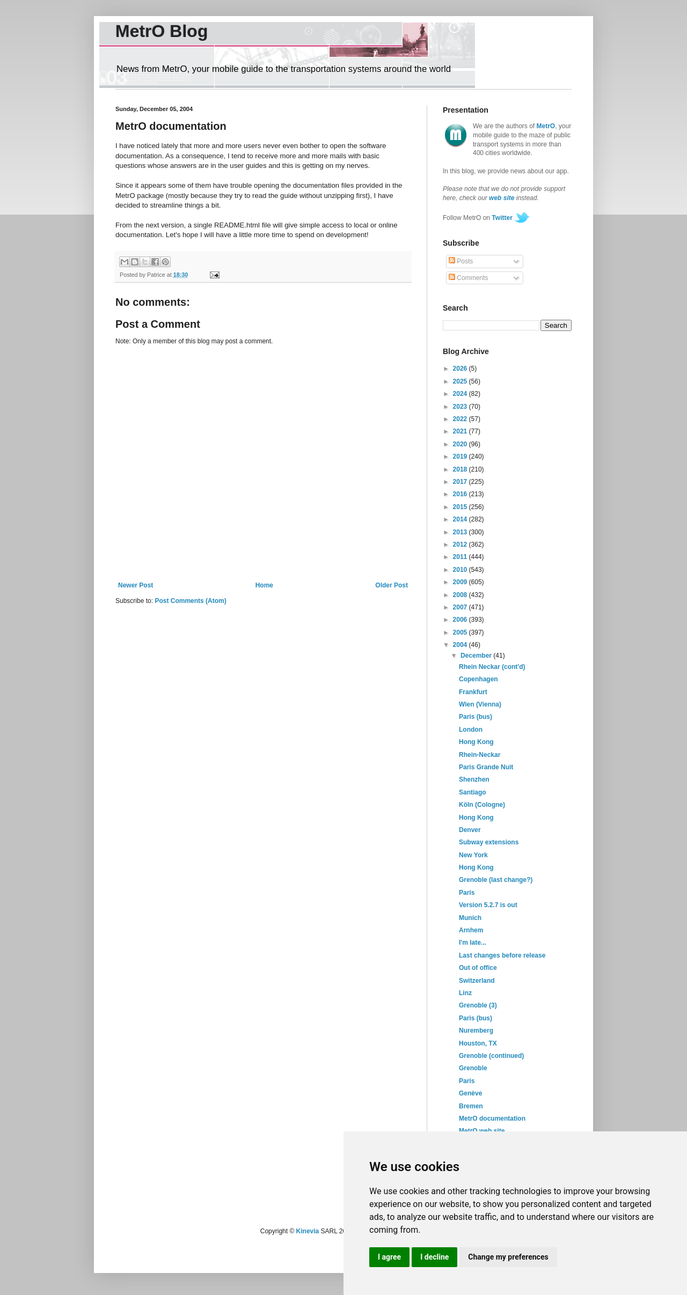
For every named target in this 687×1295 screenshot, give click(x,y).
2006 (461, 619)
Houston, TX (478, 1043)
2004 (461, 645)
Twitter (502, 218)
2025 (461, 381)
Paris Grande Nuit (486, 767)
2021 (461, 431)
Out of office (478, 968)
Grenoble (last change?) (495, 880)
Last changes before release (502, 955)
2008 (461, 595)
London (471, 729)
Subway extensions (488, 842)
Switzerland (477, 980)
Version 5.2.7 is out (488, 905)
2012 (461, 544)
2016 (461, 494)
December (477, 655)
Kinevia (307, 1231)
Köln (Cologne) (482, 804)
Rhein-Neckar (479, 755)
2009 (461, 582)
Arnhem (471, 930)
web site (501, 198)
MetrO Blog (161, 31)
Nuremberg (476, 1030)
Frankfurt (473, 692)
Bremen (471, 1106)
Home (264, 585)
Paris (466, 892)
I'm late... (472, 942)
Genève (470, 1093)
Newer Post (135, 585)
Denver (470, 830)
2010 (461, 569)
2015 (461, 507)
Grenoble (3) (478, 1005)
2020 (461, 444)
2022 (461, 419)
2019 (461, 456)
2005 (461, 632)
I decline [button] (434, 1257)
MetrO (546, 126)
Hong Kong (476, 742)
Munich (470, 918)
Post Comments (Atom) (190, 601)
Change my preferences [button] (508, 1257)
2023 (461, 406)
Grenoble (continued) (491, 1055)
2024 (461, 394)
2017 (461, 481)
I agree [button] (389, 1257)
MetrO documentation (492, 1118)
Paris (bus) (475, 716)
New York (473, 855)
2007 (461, 607)
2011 (461, 557)
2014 (461, 519)
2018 (461, 469)
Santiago (472, 792)
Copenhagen (478, 679)
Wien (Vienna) (480, 704)
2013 (461, 532)
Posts (461, 261)
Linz (465, 993)
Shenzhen (474, 779)
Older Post (391, 585)
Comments (468, 278)
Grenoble (473, 1068)
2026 (461, 368)
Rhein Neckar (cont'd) (492, 667)
